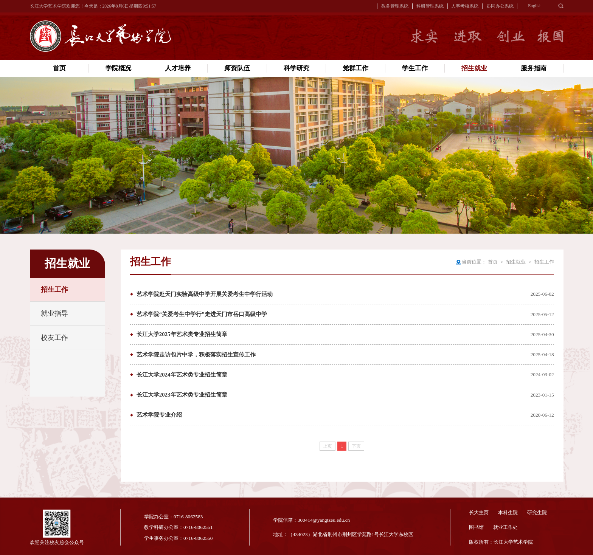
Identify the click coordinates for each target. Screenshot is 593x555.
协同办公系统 (500, 6)
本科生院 (508, 512)
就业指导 (54, 313)
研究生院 (537, 512)
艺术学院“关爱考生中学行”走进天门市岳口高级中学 (202, 314)
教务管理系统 (394, 6)
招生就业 (516, 262)
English (534, 5)
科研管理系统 (430, 6)
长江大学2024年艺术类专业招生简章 (182, 375)
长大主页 (479, 512)
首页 (493, 262)
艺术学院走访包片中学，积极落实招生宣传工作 (196, 355)
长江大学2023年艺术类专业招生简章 (182, 395)
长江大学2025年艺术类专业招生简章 (182, 334)
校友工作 (54, 337)
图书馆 (476, 527)
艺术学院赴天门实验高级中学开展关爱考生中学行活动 (205, 294)
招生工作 (54, 289)
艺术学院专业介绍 (159, 415)
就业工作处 (505, 527)
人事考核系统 (464, 6)
